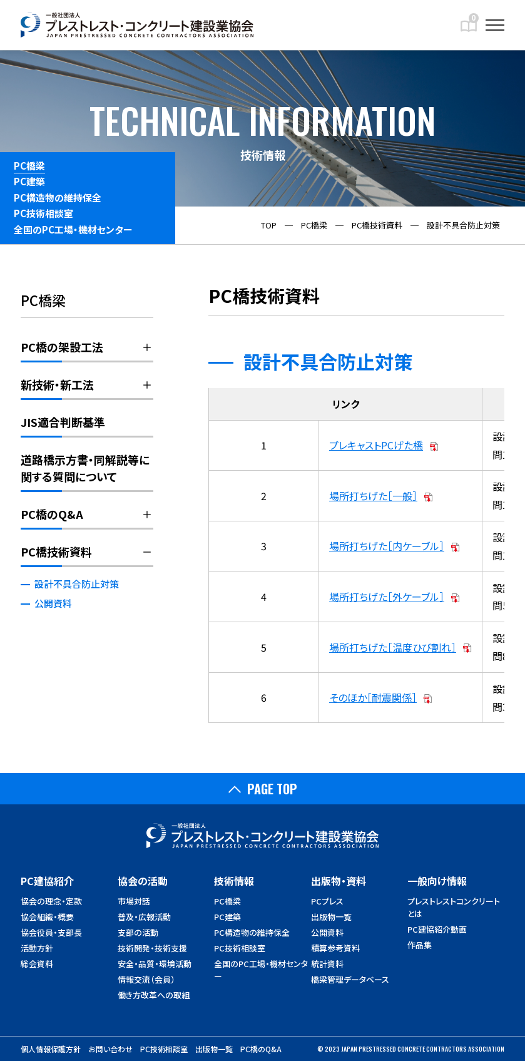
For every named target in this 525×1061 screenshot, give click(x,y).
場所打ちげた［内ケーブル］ (386, 545)
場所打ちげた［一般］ (373, 495)
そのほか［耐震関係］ (373, 697)
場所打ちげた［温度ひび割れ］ (392, 647)
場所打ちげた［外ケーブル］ (386, 596)
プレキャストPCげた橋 (376, 445)
